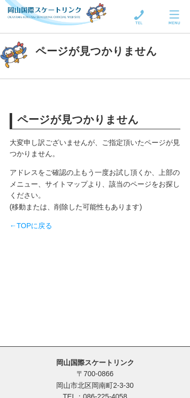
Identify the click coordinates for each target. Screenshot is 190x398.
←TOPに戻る (31, 226)
